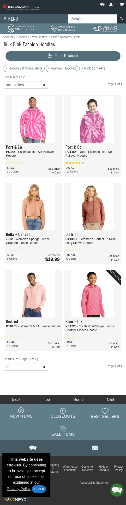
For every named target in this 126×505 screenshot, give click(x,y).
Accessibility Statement (94, 482)
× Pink (86, 68)
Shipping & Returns (53, 468)
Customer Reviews (87, 468)
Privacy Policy (19, 489)
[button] (102, 3)
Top (47, 399)
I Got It (39, 489)
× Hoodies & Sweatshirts (24, 68)
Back (16, 399)
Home (78, 399)
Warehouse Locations (70, 468)
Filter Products (63, 56)
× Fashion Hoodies (62, 68)
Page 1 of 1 (114, 366)
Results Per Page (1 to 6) (21, 359)
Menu (9, 19)
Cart (110, 399)
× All (99, 68)
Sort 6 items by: (14, 77)
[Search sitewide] (92, 18)
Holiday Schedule (104, 468)
